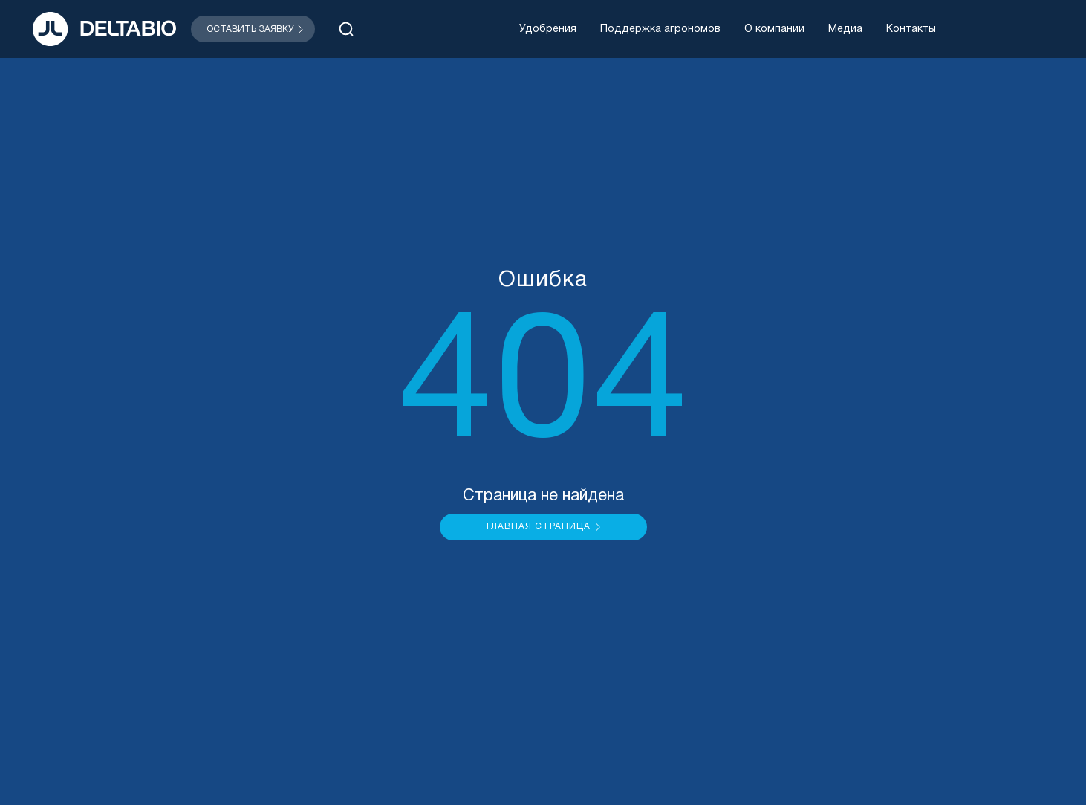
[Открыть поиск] (346, 29)
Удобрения (547, 29)
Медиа (845, 29)
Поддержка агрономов (660, 29)
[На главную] (104, 29)
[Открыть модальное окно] (253, 29)
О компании (774, 29)
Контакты (911, 29)
